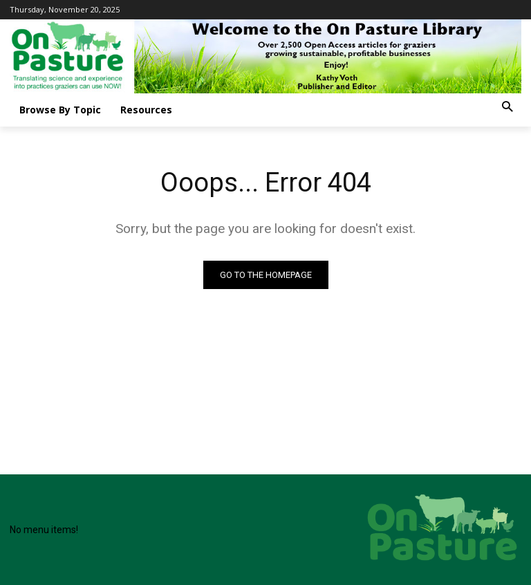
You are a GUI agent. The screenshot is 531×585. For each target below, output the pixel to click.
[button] (507, 107)
